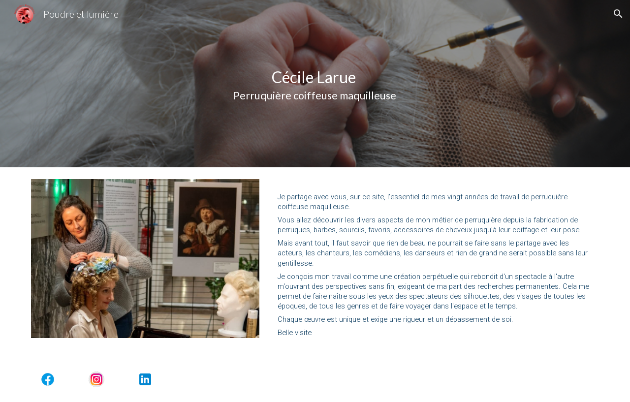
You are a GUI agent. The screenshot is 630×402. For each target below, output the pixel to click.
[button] (618, 14)
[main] (315, 84)
